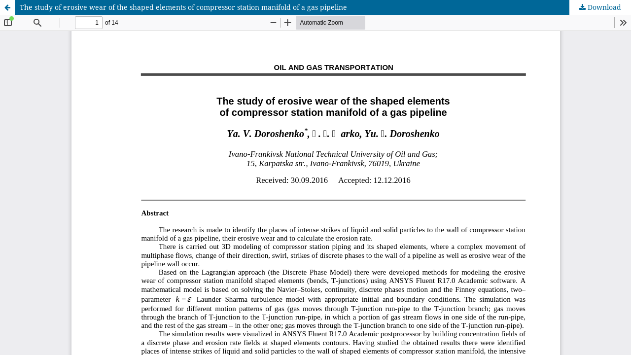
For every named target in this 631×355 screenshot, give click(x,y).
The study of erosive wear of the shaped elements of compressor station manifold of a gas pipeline (183, 7)
